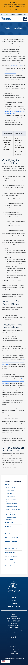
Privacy (14, 603)
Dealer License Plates (11, 499)
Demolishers (8, 530)
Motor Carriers (9, 522)
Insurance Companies (11, 548)
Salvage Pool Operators (11, 556)
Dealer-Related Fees (11, 496)
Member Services (10, 552)
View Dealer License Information (11, 518)
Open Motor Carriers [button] (21, 522)
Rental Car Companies (11, 545)
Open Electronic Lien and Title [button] (21, 537)
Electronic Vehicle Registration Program (11, 502)
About (14, 600)
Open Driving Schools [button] (21, 533)
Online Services (23, 14)
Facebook (13, 637)
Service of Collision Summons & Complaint (11, 561)
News (14, 597)
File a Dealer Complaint (11, 506)
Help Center (14, 651)
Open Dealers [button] (21, 484)
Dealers (7, 484)
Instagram (11, 637)
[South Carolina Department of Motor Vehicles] (6, 18)
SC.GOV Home (14, 646)
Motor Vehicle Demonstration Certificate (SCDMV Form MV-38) (13, 362)
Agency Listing (15, 14)
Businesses (8, 526)
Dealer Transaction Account (13, 509)
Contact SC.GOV (14, 653)
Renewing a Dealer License (12, 512)
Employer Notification (11, 541)
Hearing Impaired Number (14, 618)
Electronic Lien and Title (11, 537)
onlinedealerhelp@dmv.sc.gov (17, 65)
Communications (10, 490)
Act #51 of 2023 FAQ (11, 487)
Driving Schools (9, 533)
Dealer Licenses (10, 493)
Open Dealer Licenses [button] (21, 493)
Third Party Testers (10, 565)
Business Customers (13, 482)
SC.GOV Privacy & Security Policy (14, 649)
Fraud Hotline (14, 607)
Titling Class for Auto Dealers (13, 514)
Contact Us (14, 616)
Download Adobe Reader (14, 656)
